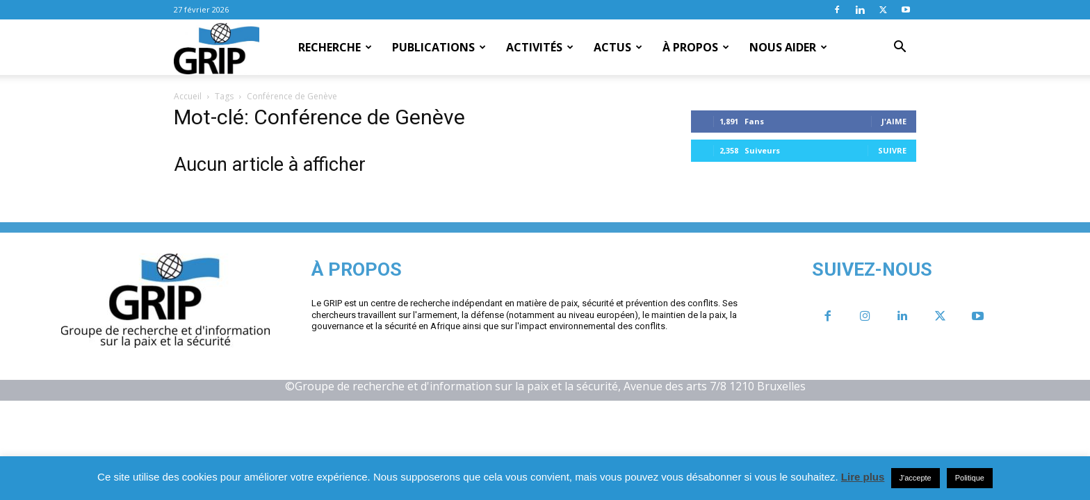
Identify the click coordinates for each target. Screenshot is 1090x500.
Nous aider (788, 47)
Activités (540, 47)
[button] (899, 48)
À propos (695, 47)
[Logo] (216, 47)
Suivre (892, 150)
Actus (618, 47)
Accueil (188, 96)
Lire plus (863, 477)
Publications (439, 47)
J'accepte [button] (916, 478)
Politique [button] (969, 478)
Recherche (335, 47)
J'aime (893, 121)
